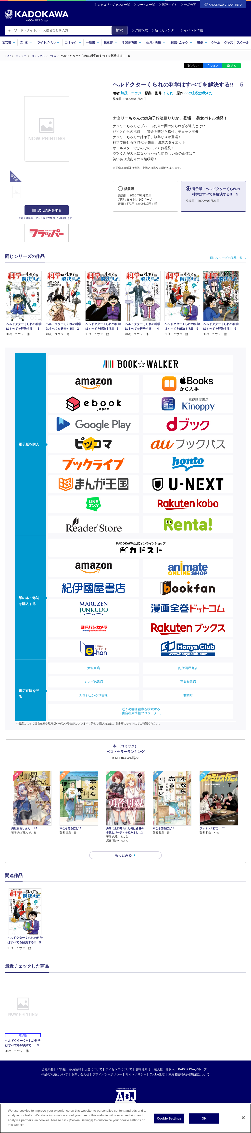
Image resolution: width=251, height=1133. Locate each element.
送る (233, 65)
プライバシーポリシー (107, 1065)
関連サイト (169, 4)
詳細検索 (140, 30)
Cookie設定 (157, 1065)
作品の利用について (54, 1065)
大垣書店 (93, 668)
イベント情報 (191, 30)
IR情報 (61, 1060)
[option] (25, 911)
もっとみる (123, 846)
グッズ (228, 42)
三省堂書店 (188, 681)
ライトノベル (48, 42)
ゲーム (215, 42)
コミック (73, 42)
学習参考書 (131, 42)
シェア (214, 65)
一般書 (92, 42)
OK (204, 1118)
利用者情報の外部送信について (189, 1065)
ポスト (195, 65)
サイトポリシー (136, 1065)
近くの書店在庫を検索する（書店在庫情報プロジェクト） (141, 711)
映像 (202, 42)
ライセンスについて (119, 1060)
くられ (168, 93)
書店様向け (143, 1060)
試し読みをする (47, 210)
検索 (119, 30)
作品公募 (190, 4)
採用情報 (75, 1060)
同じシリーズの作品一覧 (226, 257)
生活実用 (155, 42)
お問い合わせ (80, 1065)
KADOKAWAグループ (192, 1060)
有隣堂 (188, 695)
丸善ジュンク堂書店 (93, 695)
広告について (93, 1060)
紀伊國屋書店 (188, 668)
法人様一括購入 (164, 1060)
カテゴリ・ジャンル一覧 (114, 4)
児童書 (110, 42)
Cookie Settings (169, 1118)
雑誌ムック (181, 42)
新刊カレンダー (164, 30)
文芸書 (9, 42)
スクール (243, 42)
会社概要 (47, 1060)
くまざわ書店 (93, 681)
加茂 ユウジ (131, 93)
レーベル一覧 (146, 4)
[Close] (243, 1117)
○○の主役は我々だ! (199, 93)
